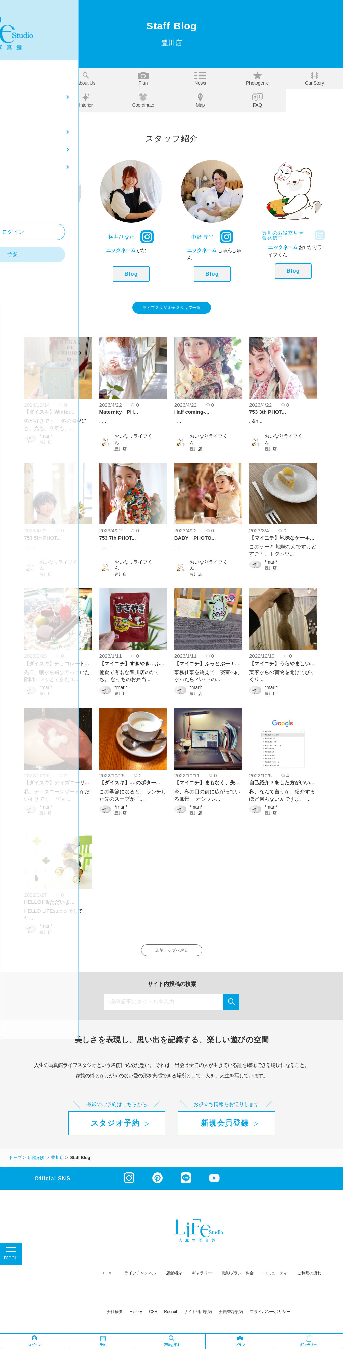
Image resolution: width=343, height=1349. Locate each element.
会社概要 (115, 1318)
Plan (143, 79)
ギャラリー (202, 1279)
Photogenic (257, 79)
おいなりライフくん (133, 443)
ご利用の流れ (309, 1279)
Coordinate (143, 100)
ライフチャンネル (140, 1279)
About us (86, 79)
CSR (153, 1318)
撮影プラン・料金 (238, 1279)
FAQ (257, 100)
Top (29, 79)
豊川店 (45, 445)
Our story (314, 79)
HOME (108, 1279)
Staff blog (28, 100)
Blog (50, 274)
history (136, 1318)
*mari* (45, 439)
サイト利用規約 (198, 1318)
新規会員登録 (225, 1130)
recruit (170, 1318)
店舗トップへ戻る (171, 955)
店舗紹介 (174, 1279)
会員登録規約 (231, 1318)
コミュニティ (275, 1279)
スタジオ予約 (115, 1130)
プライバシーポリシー (270, 1318)
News (200, 79)
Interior (86, 100)
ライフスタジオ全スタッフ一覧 (171, 309)
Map (200, 100)
